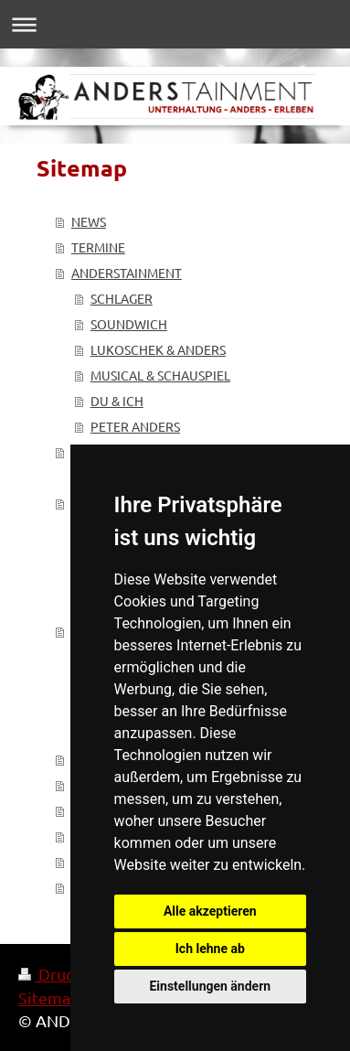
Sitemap (49, 997)
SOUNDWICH (128, 324)
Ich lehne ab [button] (210, 948)
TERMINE (98, 247)
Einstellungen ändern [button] (209, 986)
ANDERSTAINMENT (126, 272)
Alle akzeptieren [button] (210, 911)
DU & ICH (116, 400)
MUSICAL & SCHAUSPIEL (160, 375)
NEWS (88, 221)
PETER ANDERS (135, 426)
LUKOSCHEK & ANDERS (158, 349)
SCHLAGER (121, 298)
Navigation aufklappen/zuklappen (175, 24)
